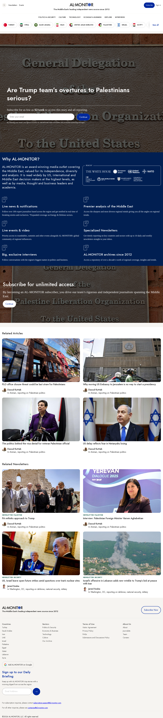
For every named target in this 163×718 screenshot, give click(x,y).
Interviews (120, 17)
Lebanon (5, 654)
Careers (126, 637)
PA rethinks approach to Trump (18, 518)
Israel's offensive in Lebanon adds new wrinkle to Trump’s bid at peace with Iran (120, 582)
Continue (9, 303)
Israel (4, 641)
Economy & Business (92, 17)
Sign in (158, 5)
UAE (3, 637)
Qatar (4, 651)
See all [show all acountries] (156, 25)
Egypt (4, 647)
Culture (62, 17)
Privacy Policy (88, 631)
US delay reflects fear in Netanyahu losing (105, 443)
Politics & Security (46, 17)
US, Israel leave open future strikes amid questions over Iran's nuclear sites (41, 580)
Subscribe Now (151, 609)
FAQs (85, 634)
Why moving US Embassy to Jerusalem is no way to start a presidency (119, 384)
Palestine (5, 644)
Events (21, 5)
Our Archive (47, 641)
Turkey (4, 627)
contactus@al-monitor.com (38, 707)
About (125, 627)
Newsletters (12, 5)
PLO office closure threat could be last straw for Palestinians (33, 384)
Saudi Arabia (7, 631)
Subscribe (149, 5)
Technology (74, 17)
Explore (108, 17)
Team (125, 634)
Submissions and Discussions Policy (96, 637)
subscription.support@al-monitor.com (47, 703)
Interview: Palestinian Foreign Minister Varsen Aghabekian (113, 518)
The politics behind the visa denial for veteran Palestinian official (35, 443)
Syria (4, 658)
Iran (3, 634)
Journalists (126, 631)
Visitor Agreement (89, 627)
